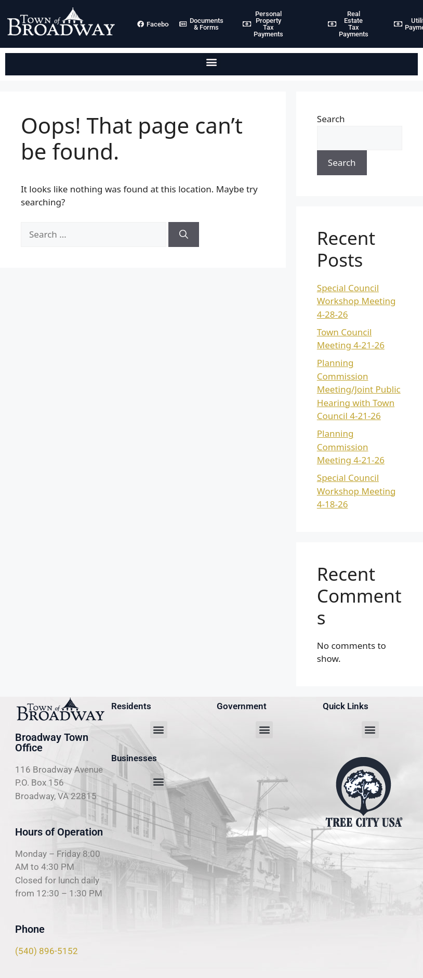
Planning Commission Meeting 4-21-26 (351, 446)
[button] (211, 61)
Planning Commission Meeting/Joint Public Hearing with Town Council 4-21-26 (359, 389)
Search (331, 119)
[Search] (183, 234)
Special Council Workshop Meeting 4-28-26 (356, 301)
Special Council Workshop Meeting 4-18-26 (356, 491)
